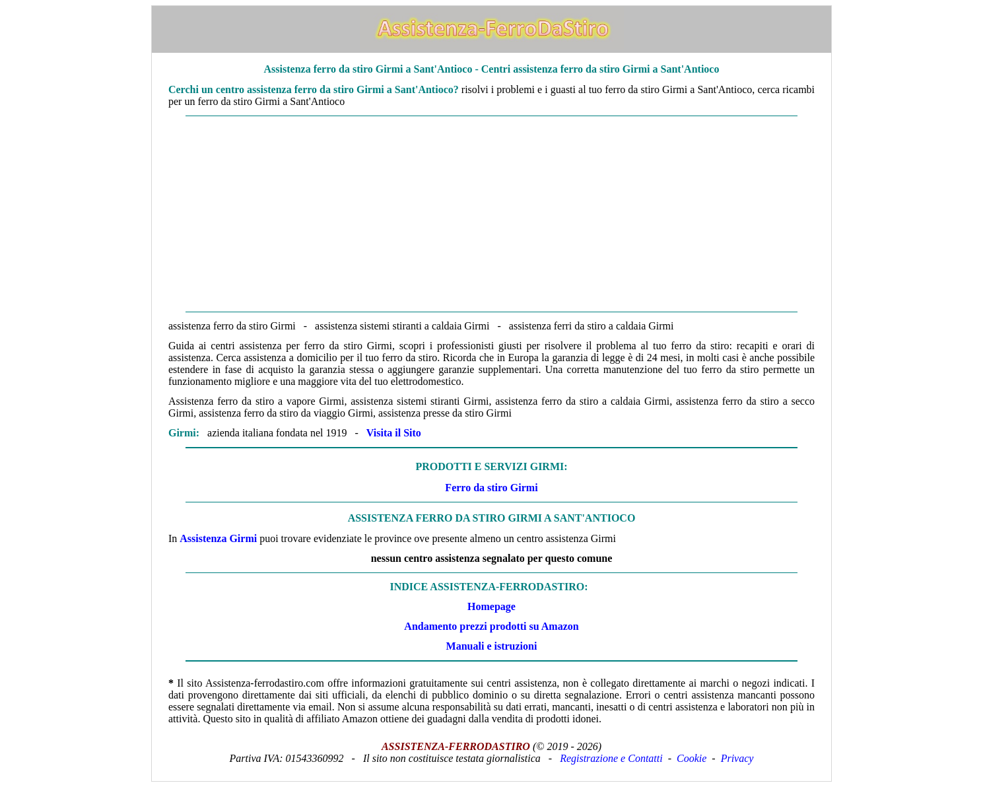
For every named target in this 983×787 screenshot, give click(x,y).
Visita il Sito (393, 432)
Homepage (491, 606)
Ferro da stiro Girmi (491, 487)
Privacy (737, 758)
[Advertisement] (491, 213)
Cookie (691, 758)
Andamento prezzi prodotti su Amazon (491, 626)
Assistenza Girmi (218, 538)
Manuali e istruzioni (491, 646)
